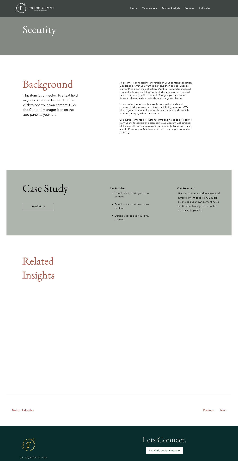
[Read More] (38, 206)
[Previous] (208, 410)
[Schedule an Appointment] (164, 450)
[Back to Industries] (24, 410)
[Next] (222, 410)
